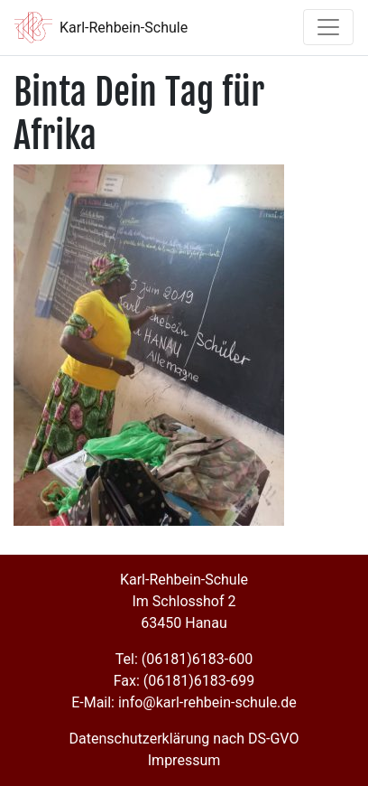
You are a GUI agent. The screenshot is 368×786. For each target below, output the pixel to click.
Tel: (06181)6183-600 (184, 659)
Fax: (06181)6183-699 (184, 680)
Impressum (184, 760)
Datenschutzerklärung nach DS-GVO (184, 738)
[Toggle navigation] (328, 27)
